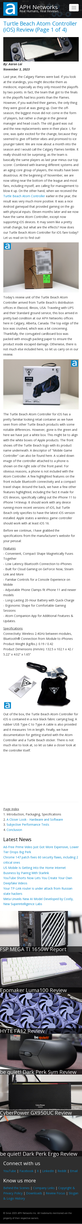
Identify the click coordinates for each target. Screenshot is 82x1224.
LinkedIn (48, 1171)
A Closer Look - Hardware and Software (35, 819)
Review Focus (55, 1193)
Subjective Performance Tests (28, 824)
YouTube (9, 1171)
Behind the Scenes (16, 1188)
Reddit (62, 1171)
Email (74, 1171)
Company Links (44, 1188)
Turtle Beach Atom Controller (24, 196)
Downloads (34, 1193)
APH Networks (38, 7)
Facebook (26, 1171)
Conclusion (14, 830)
